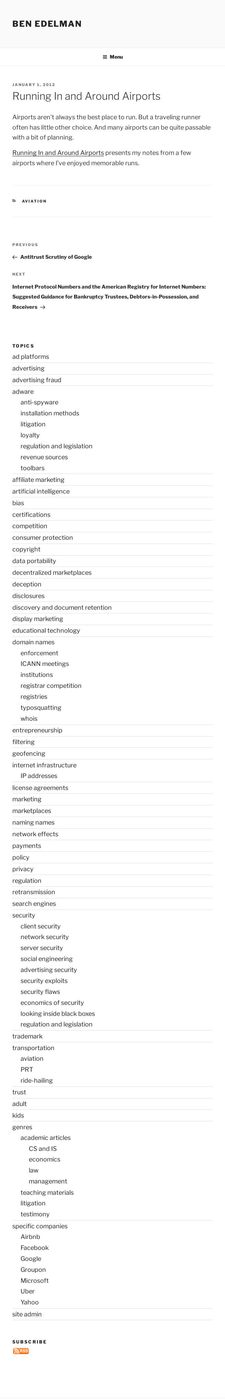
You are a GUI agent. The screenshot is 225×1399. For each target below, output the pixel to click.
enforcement (39, 653)
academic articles (46, 1137)
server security (42, 947)
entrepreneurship (37, 730)
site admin (27, 1314)
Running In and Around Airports (58, 152)
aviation (34, 201)
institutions (37, 674)
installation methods (50, 413)
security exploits (44, 980)
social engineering (47, 958)
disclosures (28, 595)
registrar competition (51, 685)
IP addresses (39, 775)
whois (29, 718)
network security (45, 936)
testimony (35, 1214)
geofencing (28, 753)
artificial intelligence (41, 491)
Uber (28, 1291)
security (23, 915)
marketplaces (31, 810)
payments (26, 845)
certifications (31, 514)
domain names (33, 642)
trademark (27, 1036)
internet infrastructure (44, 765)
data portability (34, 560)
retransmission (33, 892)
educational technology (46, 630)
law (33, 1170)
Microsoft (35, 1280)
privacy (23, 869)
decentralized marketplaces (52, 572)
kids (18, 1115)
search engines (34, 903)
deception (27, 584)
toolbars (33, 468)
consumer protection (42, 537)
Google (31, 1258)
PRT (27, 1069)
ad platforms (30, 356)
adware (23, 391)
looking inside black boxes (58, 1013)
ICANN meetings (45, 663)
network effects (35, 834)
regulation (27, 880)
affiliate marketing (38, 479)
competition (29, 526)
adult (19, 1103)
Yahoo (30, 1302)
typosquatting (41, 707)
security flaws (40, 991)
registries (34, 696)
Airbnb (30, 1236)
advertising (28, 368)
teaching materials (47, 1192)
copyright (26, 549)
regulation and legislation (57, 446)
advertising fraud (36, 380)
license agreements (40, 787)
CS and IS (43, 1148)
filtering (23, 741)
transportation (33, 1047)
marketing (27, 799)
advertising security (49, 969)
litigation (33, 424)
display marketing (37, 618)
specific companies (40, 1226)
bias (18, 503)
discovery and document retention (62, 607)
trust (19, 1092)
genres (22, 1127)
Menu (113, 57)
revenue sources (44, 457)
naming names (33, 822)
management (48, 1181)
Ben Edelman (47, 24)
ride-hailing (37, 1080)
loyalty (30, 435)
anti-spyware (39, 402)
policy (20, 857)
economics (44, 1159)
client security (41, 926)
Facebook (35, 1247)
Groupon (33, 1269)
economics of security (52, 1002)
